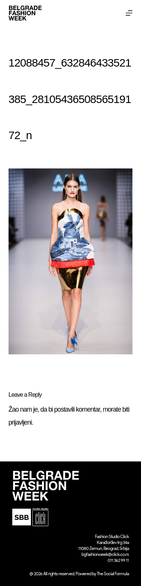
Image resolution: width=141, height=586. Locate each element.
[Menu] (129, 13)
